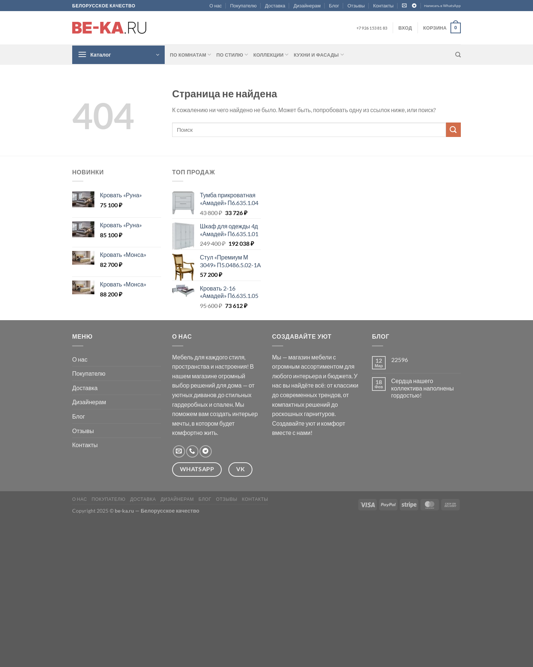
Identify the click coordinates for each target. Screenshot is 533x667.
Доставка (275, 6)
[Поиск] (458, 55)
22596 (399, 359)
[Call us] (192, 451)
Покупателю (243, 6)
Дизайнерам (307, 6)
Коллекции (270, 54)
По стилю (232, 54)
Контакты (383, 6)
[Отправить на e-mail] (179, 451)
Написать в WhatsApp (442, 6)
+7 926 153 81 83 (371, 28)
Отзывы (356, 6)
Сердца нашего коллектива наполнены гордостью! (422, 387)
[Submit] (453, 130)
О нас (215, 6)
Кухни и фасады (319, 54)
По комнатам (190, 54)
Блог (334, 6)
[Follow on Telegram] (414, 6)
